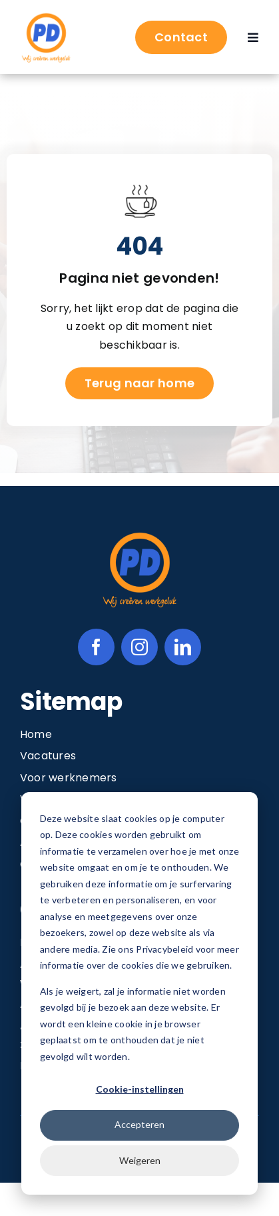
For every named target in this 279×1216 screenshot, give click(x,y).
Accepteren (139, 1124)
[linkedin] (182, 647)
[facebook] (96, 647)
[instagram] (139, 647)
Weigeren (139, 1160)
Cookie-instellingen (140, 1089)
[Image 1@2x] (46, 15)
